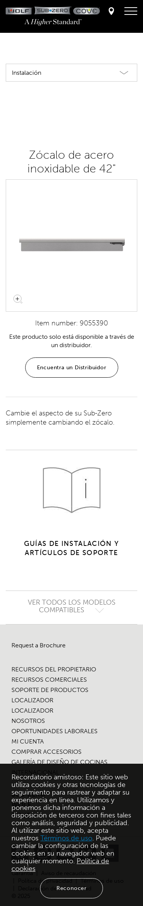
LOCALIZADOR (32, 700)
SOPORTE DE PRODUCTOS (49, 690)
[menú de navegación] (130, 11)
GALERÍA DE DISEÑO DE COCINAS (59, 762)
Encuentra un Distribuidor (71, 367)
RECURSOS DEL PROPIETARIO (53, 669)
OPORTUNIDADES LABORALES (54, 731)
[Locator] (111, 11)
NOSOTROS (28, 720)
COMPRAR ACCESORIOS (46, 751)
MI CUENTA (27, 741)
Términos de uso (66, 838)
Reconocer (71, 888)
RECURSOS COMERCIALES (49, 679)
